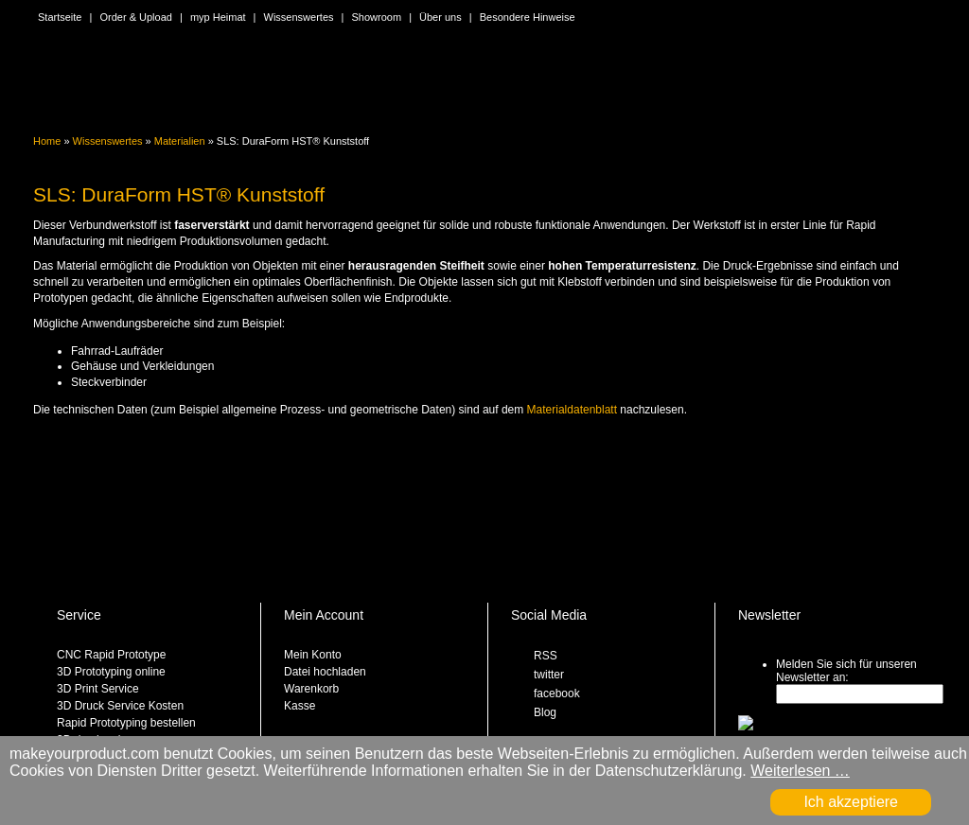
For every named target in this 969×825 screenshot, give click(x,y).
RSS (545, 655)
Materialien (179, 141)
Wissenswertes (299, 17)
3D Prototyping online (111, 671)
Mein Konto (313, 654)
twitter (549, 674)
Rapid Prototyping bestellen (126, 722)
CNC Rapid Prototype (111, 654)
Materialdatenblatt (572, 409)
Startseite (59, 17)
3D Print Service (98, 688)
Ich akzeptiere (850, 802)
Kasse (299, 705)
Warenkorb (311, 688)
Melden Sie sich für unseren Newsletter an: (846, 671)
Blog (545, 712)
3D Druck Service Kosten (120, 705)
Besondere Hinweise (527, 17)
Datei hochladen (325, 671)
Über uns (440, 17)
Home (47, 141)
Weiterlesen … (800, 771)
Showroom (377, 17)
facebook (557, 693)
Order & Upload (135, 17)
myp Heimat (218, 17)
